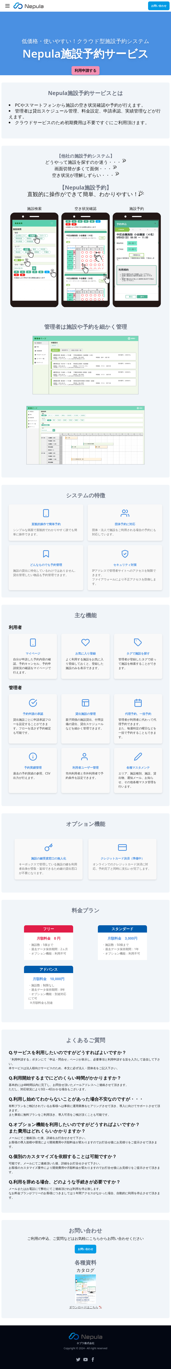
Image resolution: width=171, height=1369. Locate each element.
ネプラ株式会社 (85, 1343)
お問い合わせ (158, 5)
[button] (7, 5)
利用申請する (85, 70)
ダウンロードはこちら (83, 1307)
